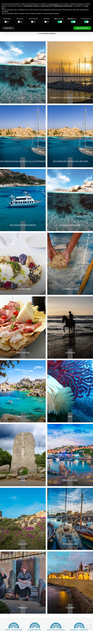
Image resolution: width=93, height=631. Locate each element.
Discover (13, 626)
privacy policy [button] (54, 4)
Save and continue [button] (82, 28)
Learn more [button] (8, 28)
